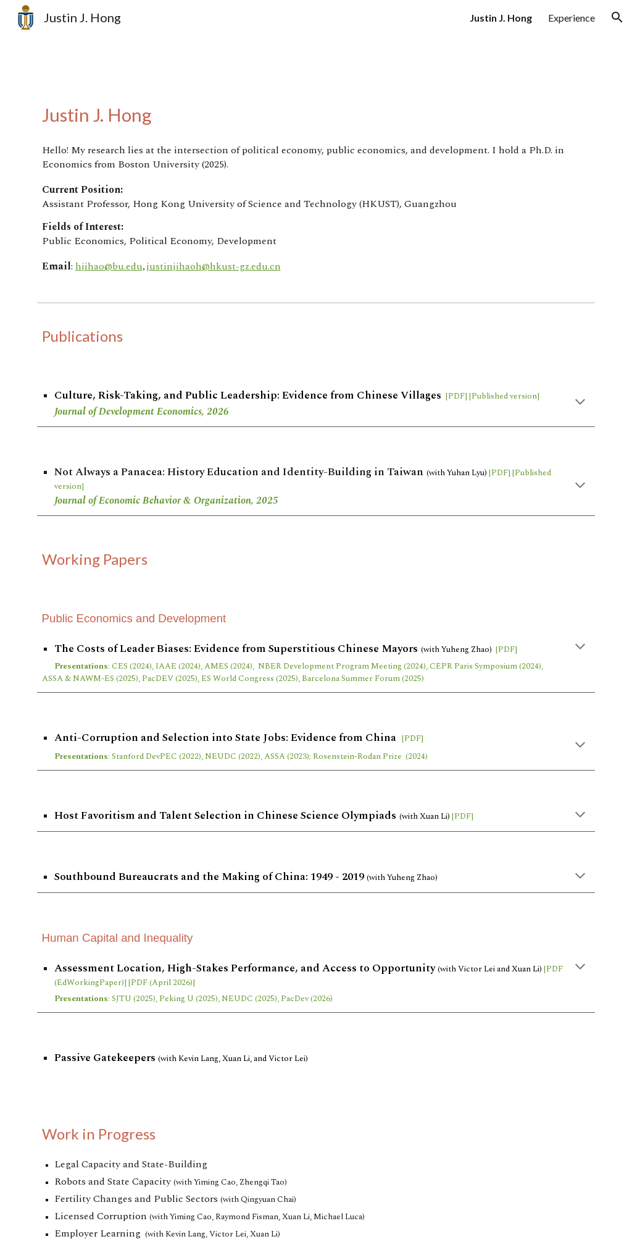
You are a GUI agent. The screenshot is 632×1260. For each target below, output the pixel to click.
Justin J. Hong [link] (501, 17)
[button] (617, 17)
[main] (316, 114)
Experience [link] (571, 17)
